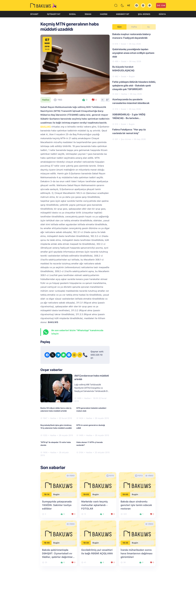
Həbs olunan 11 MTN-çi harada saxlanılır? (89, 443)
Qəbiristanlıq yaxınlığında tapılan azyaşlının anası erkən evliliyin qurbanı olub (133, 53)
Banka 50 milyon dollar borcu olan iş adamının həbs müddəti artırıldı (55, 409)
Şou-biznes (144, 14)
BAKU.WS (45, 126)
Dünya (162, 14)
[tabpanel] (134, 86)
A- (103, 100)
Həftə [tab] (134, 27)
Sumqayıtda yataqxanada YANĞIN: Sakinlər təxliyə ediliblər (57, 505)
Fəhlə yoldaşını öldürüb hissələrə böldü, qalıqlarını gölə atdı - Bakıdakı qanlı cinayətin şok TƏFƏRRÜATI (134, 85)
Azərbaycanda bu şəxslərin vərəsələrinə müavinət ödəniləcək (130, 101)
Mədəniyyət (122, 14)
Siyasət (34, 14)
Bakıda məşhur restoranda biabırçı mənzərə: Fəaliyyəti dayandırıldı (131, 36)
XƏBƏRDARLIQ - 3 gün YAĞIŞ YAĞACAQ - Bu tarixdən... (128, 116)
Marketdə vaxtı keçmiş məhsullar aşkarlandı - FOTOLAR (94, 505)
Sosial (72, 14)
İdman (88, 14)
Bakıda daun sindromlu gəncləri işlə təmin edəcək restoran (136, 505)
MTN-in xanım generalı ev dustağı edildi (90, 426)
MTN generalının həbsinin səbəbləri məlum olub (91, 409)
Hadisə (103, 14)
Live (161, 5)
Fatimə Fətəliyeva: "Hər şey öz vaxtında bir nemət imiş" (129, 131)
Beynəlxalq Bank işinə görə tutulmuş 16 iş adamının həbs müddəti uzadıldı (56, 426)
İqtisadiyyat (53, 14)
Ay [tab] (148, 27)
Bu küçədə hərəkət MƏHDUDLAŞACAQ (123, 68)
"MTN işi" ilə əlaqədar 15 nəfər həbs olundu (55, 443)
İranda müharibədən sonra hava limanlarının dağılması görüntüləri (136, 553)
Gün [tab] (119, 27)
